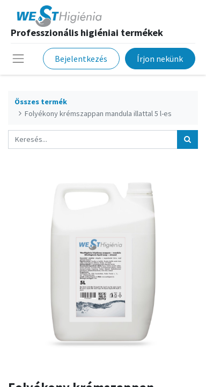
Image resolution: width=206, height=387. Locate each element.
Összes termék (40, 101)
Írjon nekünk (160, 58)
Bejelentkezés (81, 58)
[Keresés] (187, 139)
